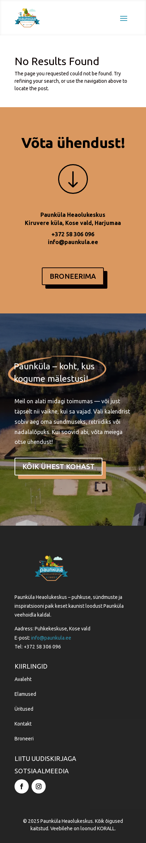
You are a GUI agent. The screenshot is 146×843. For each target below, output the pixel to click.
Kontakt (23, 724)
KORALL (106, 828)
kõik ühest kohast (58, 466)
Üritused (24, 709)
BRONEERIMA (73, 276)
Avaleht (23, 679)
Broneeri (24, 738)
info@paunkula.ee (73, 242)
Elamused (25, 694)
